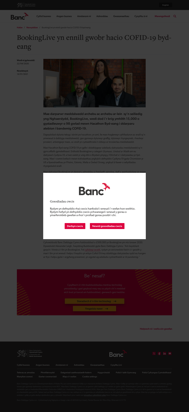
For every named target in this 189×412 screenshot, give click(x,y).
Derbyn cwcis (75, 226)
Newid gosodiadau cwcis (107, 226)
